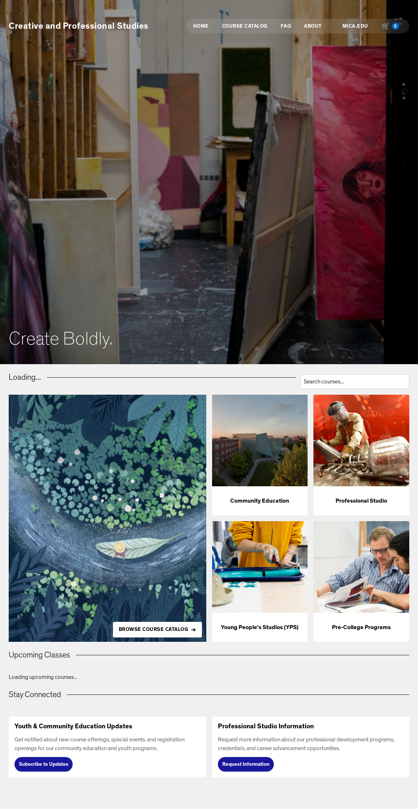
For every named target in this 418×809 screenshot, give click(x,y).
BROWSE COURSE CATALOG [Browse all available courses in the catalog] (153, 629)
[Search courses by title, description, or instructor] (354, 381)
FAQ (286, 26)
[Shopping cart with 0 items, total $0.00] (392, 26)
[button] (260, 455)
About (313, 26)
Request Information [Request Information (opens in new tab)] (245, 764)
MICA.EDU (355, 26)
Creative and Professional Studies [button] (79, 26)
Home (201, 26)
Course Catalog (245, 26)
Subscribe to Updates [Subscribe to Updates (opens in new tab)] (43, 764)
